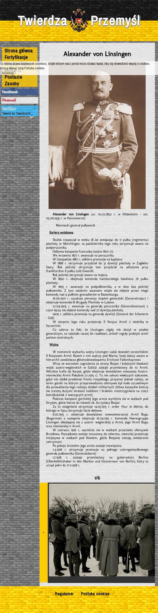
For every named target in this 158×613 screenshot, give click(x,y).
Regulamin (64, 594)
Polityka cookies (95, 594)
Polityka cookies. (34, 68)
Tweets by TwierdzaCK (16, 113)
